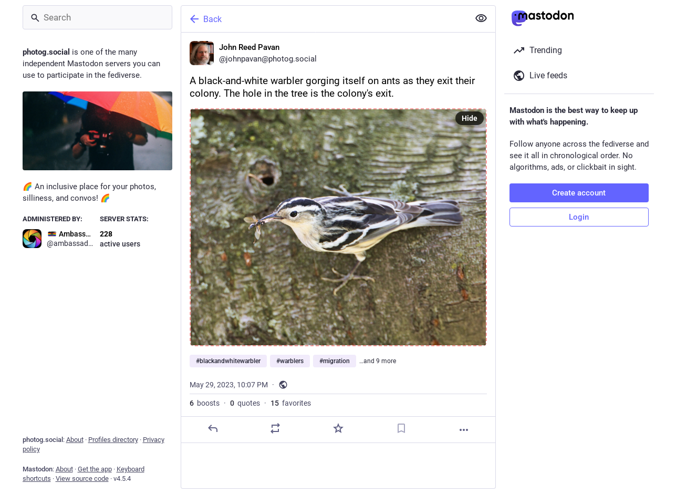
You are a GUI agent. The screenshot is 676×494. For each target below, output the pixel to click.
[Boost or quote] (275, 428)
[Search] (97, 17)
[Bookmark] (400, 428)
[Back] (324, 19)
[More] (463, 430)
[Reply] (212, 428)
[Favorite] (337, 428)
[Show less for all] (481, 18)
